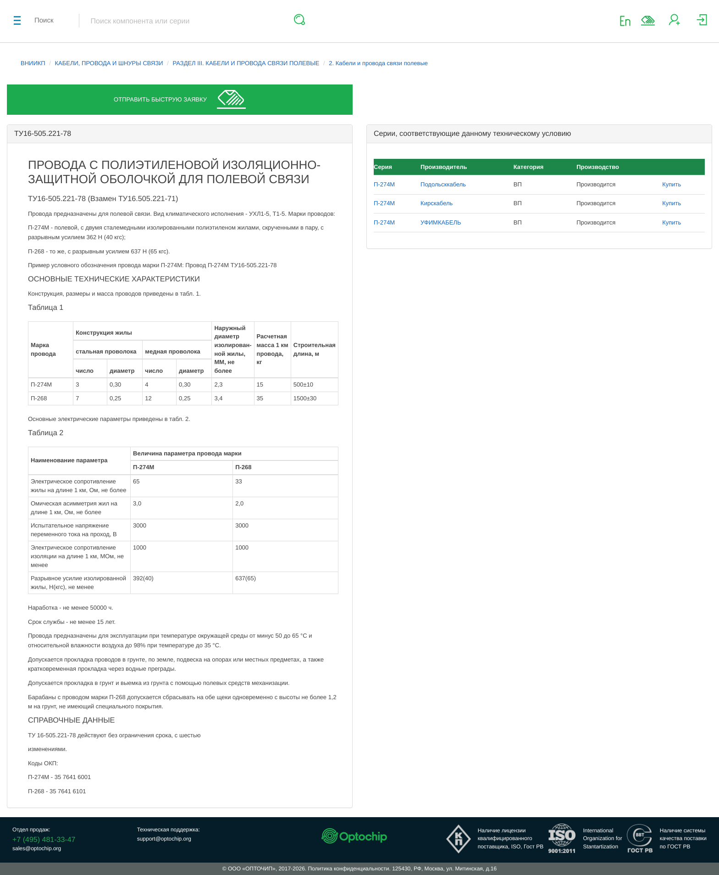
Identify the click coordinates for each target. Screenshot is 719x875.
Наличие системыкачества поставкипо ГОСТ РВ (683, 838)
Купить (671, 184)
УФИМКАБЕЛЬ (440, 222)
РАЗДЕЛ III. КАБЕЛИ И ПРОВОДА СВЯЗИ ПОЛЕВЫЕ (245, 63)
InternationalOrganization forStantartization (602, 838)
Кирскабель (436, 203)
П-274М (384, 184)
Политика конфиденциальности (348, 868)
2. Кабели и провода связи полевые (378, 63)
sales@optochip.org (36, 848)
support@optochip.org (164, 839)
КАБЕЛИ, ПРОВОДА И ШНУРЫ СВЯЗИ (109, 63)
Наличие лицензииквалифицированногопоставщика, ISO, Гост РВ (511, 838)
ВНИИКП (33, 63)
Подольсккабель (443, 184)
